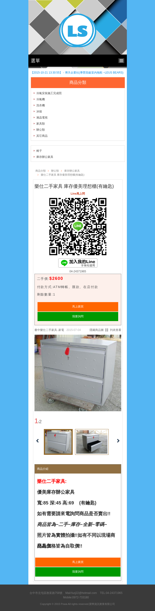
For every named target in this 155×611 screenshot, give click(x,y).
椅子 (39, 150)
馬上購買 (77, 306)
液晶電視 (42, 117)
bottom (122, 60)
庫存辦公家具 (44, 157)
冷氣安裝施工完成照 (49, 93)
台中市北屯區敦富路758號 (46, 593)
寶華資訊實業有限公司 (102, 604)
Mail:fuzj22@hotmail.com (81, 593)
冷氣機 (40, 99)
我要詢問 (77, 316)
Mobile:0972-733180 (76, 597)
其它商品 (42, 135)
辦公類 (40, 129)
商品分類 (40, 170)
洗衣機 (40, 105)
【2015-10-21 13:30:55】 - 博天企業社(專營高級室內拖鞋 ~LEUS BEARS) (77, 72)
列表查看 (115, 330)
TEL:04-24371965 (111, 593)
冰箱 (39, 111)
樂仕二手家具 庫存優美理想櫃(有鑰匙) (62, 174)
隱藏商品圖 (97, 330)
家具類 (40, 123)
